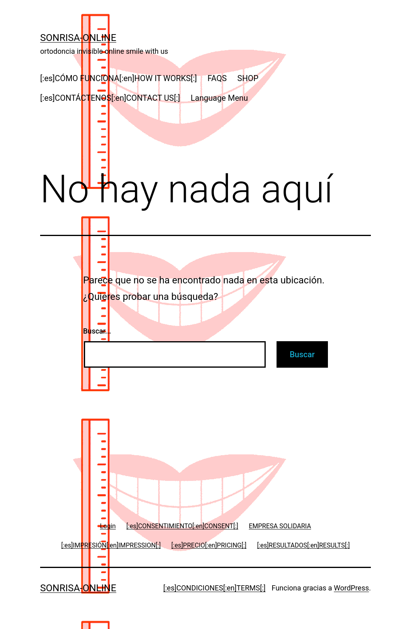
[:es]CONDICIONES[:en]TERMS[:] (214, 588)
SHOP (247, 78)
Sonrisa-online (78, 37)
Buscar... (97, 331)
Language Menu (219, 98)
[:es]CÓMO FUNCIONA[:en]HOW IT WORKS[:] (118, 78)
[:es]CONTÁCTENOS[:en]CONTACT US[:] (110, 98)
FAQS (217, 78)
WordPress (351, 588)
